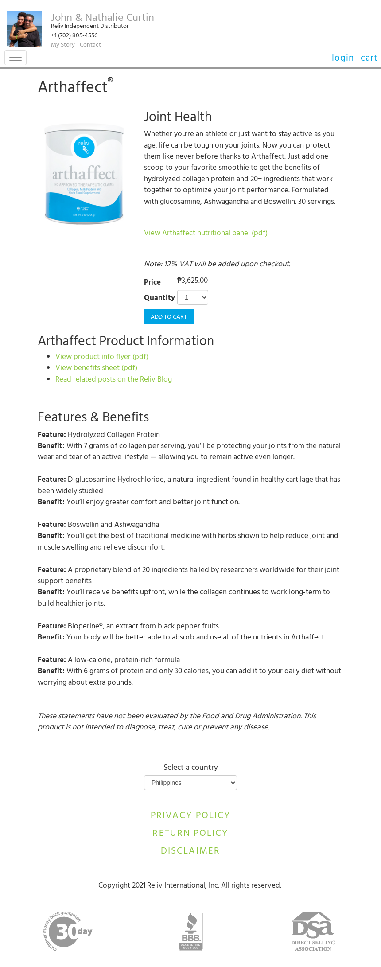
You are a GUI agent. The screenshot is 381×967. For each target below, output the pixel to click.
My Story (63, 45)
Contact (90, 45)
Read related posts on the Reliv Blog (113, 380)
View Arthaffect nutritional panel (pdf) (206, 234)
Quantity (159, 298)
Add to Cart (169, 318)
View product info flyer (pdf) (101, 358)
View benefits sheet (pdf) (96, 369)
